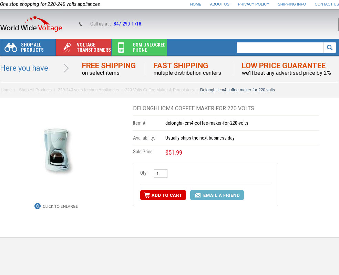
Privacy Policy (253, 4)
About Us (219, 4)
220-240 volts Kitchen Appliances (88, 90)
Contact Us (327, 4)
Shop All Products (22, 49)
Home (196, 4)
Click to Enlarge (60, 206)
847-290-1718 (127, 24)
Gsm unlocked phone (139, 49)
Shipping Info (292, 4)
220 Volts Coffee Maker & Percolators (159, 90)
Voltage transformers (83, 49)
